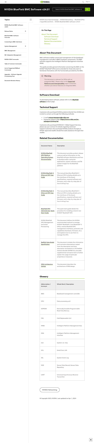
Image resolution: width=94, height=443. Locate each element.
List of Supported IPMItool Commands (12, 69)
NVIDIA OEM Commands (12, 59)
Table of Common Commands (13, 64)
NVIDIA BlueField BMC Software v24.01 (67, 22)
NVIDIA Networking (66, 19)
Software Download (51, 37)
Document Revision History (12, 80)
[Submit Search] (87, 9)
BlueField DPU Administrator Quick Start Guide (47, 211)
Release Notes (9, 31)
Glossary (47, 44)
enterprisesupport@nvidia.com (59, 117)
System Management (11, 46)
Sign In (88, 1)
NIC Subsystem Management (13, 55)
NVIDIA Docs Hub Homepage (49, 19)
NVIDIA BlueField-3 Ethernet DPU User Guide (47, 193)
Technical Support (50, 39)
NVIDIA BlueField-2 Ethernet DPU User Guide (47, 175)
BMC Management (10, 50)
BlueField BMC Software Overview (12, 36)
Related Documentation (52, 41)
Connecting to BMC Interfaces (13, 42)
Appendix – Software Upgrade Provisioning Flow (13, 75)
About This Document (49, 34)
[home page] (45, 2)
